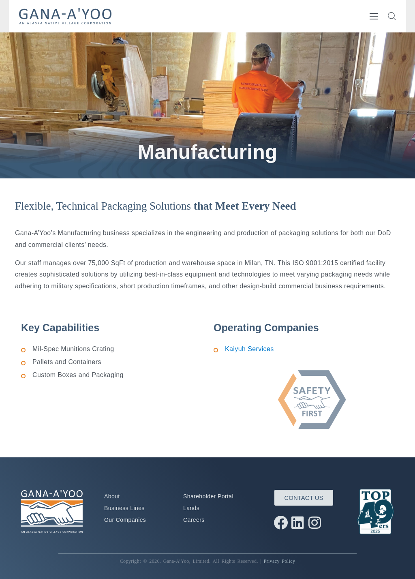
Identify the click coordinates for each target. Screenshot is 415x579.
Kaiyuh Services (249, 348)
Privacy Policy (279, 561)
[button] (392, 16)
